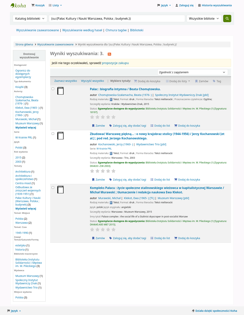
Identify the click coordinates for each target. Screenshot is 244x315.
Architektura (22, 171)
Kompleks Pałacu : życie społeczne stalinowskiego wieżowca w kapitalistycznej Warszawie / (157, 190)
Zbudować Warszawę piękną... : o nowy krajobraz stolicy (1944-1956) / (157, 136)
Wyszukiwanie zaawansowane (37, 30)
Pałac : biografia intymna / (125, 89)
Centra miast (23, 183)
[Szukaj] (227, 18)
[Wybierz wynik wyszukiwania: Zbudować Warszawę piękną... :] (53, 133)
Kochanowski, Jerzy (115, 144)
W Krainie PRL (23, 137)
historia (20, 249)
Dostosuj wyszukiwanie (29, 55)
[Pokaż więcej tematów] (25, 208)
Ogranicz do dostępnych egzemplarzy (23, 74)
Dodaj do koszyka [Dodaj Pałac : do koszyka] (187, 125)
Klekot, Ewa (139, 198)
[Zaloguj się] (184, 5)
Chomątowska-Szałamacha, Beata (125, 95)
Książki (19, 87)
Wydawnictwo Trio (26, 287)
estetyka (20, 245)
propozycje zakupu (115, 63)
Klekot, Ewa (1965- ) (27, 107)
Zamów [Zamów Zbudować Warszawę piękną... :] (98, 179)
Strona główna (24, 44)
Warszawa (21, 222)
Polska (19, 218)
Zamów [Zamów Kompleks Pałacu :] (98, 238)
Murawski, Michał (26, 119)
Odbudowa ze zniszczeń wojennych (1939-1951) (28, 190)
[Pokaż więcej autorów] (25, 127)
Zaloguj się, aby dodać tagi (127, 125)
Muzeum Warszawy (27, 123)
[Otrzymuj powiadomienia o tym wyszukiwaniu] (109, 53)
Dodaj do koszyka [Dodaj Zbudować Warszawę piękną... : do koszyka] (187, 179)
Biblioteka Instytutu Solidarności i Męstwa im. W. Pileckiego (28, 263)
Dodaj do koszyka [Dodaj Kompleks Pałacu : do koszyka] (187, 238)
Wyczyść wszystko (92, 81)
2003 (18, 161)
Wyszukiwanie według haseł (82, 30)
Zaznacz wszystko (65, 81)
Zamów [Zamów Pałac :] (98, 125)
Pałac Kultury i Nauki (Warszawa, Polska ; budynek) (28, 201)
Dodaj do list (160, 125)
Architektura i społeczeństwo (24, 177)
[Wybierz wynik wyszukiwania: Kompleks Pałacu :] (53, 187)
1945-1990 (21, 233)
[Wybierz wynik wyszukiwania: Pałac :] (53, 89)
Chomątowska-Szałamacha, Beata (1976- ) (26, 100)
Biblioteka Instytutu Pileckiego (20, 5)
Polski (18, 147)
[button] (38, 5)
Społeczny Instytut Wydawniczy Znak (26, 281)
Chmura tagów (116, 30)
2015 (18, 157)
